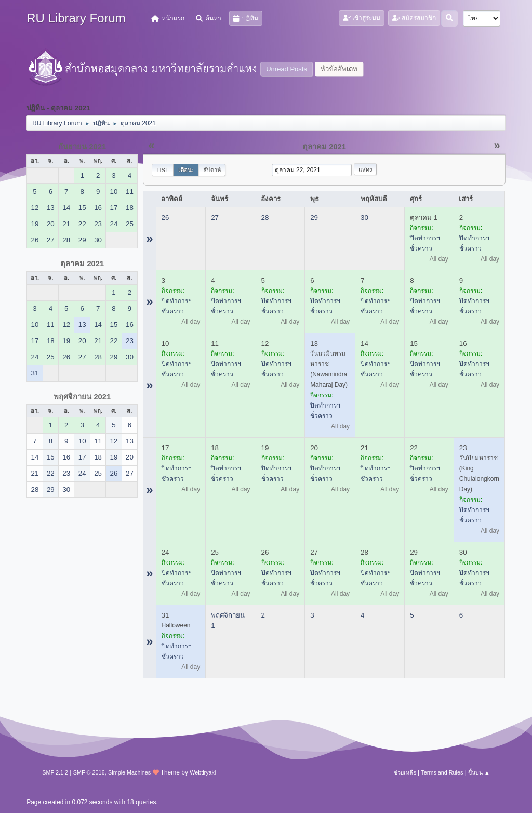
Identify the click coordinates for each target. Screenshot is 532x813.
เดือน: (186, 170)
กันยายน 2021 (82, 146)
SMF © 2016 (89, 772)
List (162, 170)
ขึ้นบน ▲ (479, 772)
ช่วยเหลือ (405, 772)
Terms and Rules (442, 772)
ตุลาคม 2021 (82, 263)
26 (165, 217)
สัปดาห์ (212, 170)
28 (265, 217)
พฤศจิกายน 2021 (82, 396)
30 (364, 217)
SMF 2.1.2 (55, 772)
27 (215, 217)
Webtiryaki (203, 772)
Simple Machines (129, 772)
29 (314, 217)
